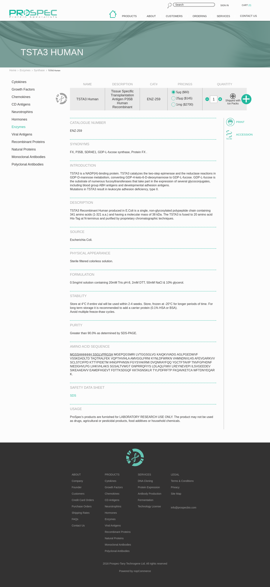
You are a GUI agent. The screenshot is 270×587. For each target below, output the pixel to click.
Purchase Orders (82, 506)
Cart (247, 5)
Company (77, 480)
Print (240, 122)
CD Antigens (21, 104)
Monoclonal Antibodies (28, 157)
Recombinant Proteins (28, 142)
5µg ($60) (180, 92)
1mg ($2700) (182, 105)
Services (144, 474)
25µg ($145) (182, 98)
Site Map (176, 493)
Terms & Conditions (182, 480)
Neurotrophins (22, 112)
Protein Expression (149, 487)
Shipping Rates (81, 512)
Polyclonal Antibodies (28, 164)
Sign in (224, 5)
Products (112, 474)
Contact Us (78, 525)
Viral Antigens (22, 134)
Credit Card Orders (83, 500)
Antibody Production (149, 493)
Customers (78, 493)
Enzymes (19, 127)
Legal (175, 474)
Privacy (175, 487)
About (76, 474)
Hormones (19, 119)
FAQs (75, 519)
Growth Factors (23, 89)
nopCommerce (142, 571)
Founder (77, 487)
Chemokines (21, 97)
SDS (73, 395)
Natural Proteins (24, 149)
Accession (244, 134)
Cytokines (19, 82)
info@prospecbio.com (183, 507)
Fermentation (145, 500)
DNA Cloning (145, 480)
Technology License (149, 506)
